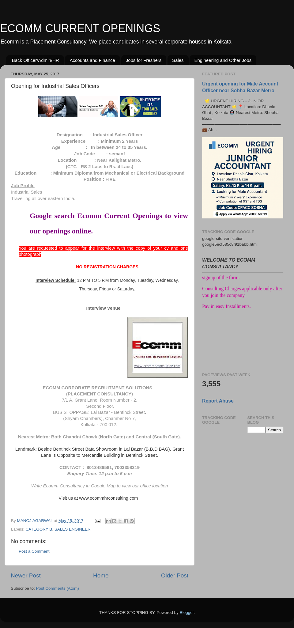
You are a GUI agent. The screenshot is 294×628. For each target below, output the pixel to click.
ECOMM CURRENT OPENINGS (80, 28)
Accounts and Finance (92, 60)
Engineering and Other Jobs (222, 60)
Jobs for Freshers (144, 60)
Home (100, 575)
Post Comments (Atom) (57, 588)
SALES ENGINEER (73, 529)
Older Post (174, 575)
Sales (178, 60)
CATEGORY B (38, 529)
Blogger (187, 612)
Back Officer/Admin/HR (35, 60)
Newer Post (26, 575)
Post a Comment (34, 551)
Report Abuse (218, 400)
